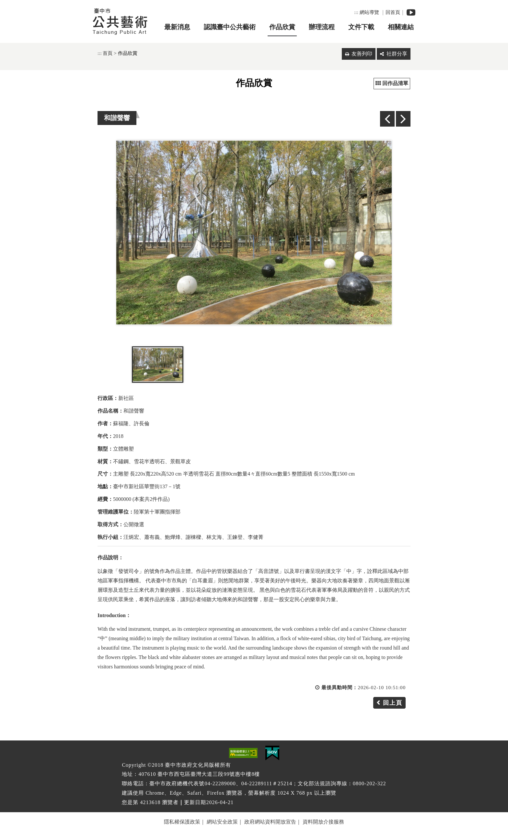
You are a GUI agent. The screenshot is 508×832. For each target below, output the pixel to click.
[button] (254, 735)
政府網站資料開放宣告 (270, 822)
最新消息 (177, 27)
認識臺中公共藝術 (230, 27)
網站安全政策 (222, 822)
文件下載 (361, 27)
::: (356, 12)
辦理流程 (322, 27)
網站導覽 (369, 12)
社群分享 (397, 53)
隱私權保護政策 (182, 822)
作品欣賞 (282, 27)
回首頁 (393, 12)
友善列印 (362, 53)
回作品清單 (391, 83)
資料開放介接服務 (323, 822)
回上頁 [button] (392, 703)
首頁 (107, 53)
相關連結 (401, 27)
